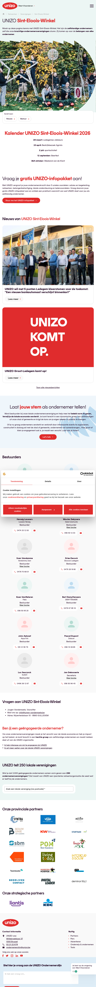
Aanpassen (48, 510)
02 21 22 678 (12, 944)
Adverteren (75, 941)
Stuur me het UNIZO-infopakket (20, 200)
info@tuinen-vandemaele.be (32, 712)
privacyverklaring (35, 497)
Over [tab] (79, 481)
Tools (72, 947)
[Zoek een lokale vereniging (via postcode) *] (38, 788)
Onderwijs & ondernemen (82, 944)
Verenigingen (25, 14)
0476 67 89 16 (70, 608)
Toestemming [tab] (17, 481)
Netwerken (12, 14)
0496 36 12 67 (23, 683)
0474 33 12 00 (23, 530)
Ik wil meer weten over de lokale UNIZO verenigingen (28, 748)
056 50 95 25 (22, 611)
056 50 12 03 (69, 533)
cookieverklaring (16, 497)
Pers (72, 939)
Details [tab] (48, 481)
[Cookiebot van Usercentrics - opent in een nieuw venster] (82, 474)
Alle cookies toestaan (78, 510)
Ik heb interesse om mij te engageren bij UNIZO (25, 745)
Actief (74, 971)
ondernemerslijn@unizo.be (18, 947)
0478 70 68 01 (23, 572)
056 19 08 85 (69, 647)
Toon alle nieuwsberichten (48, 387)
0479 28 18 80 (70, 569)
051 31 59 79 (23, 647)
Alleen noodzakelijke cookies (17, 509)
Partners (74, 936)
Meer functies (71, 527)
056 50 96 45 (69, 683)
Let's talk (47, 437)
